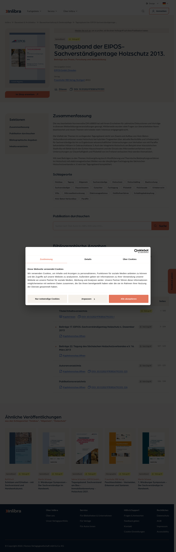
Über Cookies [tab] (130, 259)
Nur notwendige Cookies (47, 299)
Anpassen (88, 299)
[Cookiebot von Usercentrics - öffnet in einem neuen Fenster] (136, 251)
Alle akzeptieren (129, 299)
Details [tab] (88, 259)
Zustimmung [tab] (46, 259)
